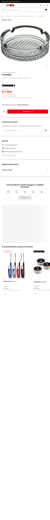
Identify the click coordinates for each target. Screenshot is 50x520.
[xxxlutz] (10, 5)
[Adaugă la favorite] (4, 112)
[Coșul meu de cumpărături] (47, 5)
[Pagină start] (2, 16)
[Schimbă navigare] (3, 5)
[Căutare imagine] (46, 10)
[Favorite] (44, 5)
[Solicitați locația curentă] (45, 130)
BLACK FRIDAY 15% (7, 85)
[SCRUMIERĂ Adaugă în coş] (27, 112)
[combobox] (22, 130)
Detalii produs (7, 170)
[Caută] (4, 10)
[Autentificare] (40, 5)
